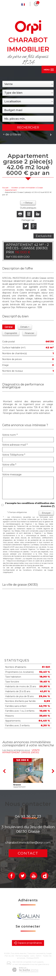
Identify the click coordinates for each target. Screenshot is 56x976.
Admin (39, 956)
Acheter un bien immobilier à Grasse (27, 187)
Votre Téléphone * (13, 454)
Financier (29, 333)
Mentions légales (22, 956)
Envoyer (46, 513)
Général (9, 327)
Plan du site (9, 956)
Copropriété (11, 333)
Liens (32, 956)
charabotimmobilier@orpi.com (28, 842)
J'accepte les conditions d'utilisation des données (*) (30, 505)
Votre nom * (10, 434)
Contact (28, 853)
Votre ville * (9, 464)
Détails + (24, 327)
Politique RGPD (33, 958)
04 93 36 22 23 (28, 816)
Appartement (11, 190)
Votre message (12, 474)
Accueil (5, 187)
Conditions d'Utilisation (33, 570)
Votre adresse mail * (15, 444)
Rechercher (28, 127)
